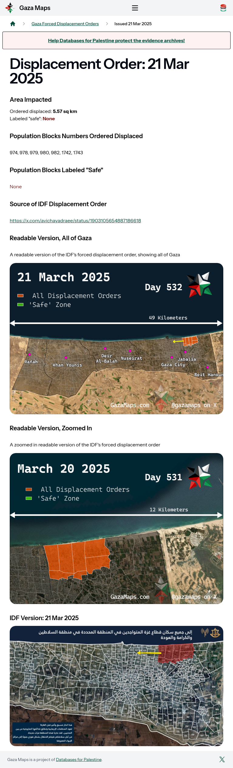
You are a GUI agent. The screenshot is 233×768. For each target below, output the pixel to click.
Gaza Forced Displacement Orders (65, 23)
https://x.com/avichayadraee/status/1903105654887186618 (75, 220)
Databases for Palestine (78, 759)
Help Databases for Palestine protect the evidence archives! (116, 40)
